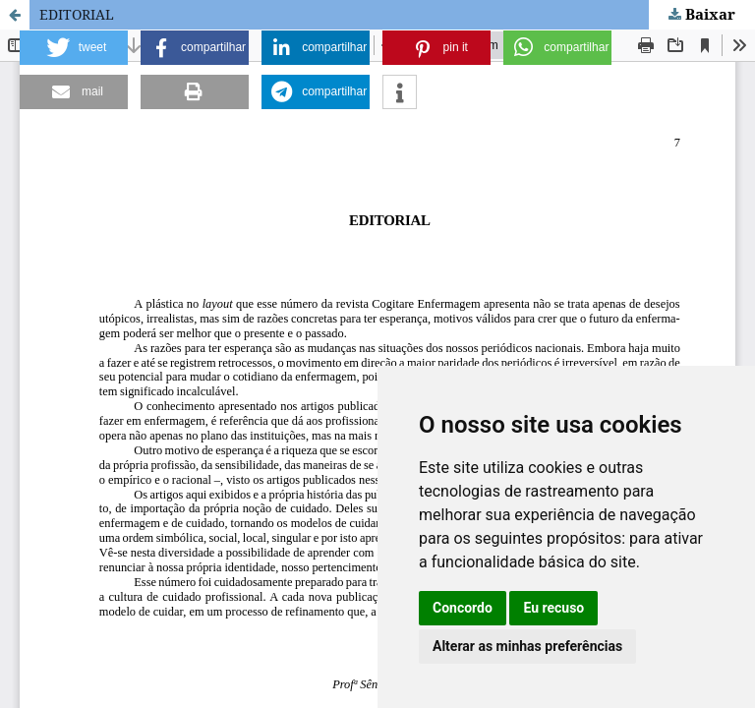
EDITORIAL (76, 14)
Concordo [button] (463, 608)
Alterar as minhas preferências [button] (527, 646)
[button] (74, 47)
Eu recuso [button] (553, 608)
